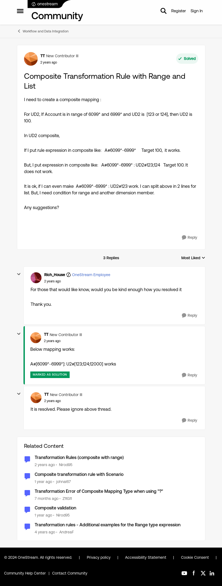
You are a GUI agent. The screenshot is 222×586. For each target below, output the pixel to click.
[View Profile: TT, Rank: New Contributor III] (31, 59)
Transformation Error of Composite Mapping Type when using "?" (99, 491)
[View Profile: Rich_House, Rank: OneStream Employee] (36, 277)
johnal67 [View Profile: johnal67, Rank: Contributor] (63, 481)
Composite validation (55, 508)
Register (178, 10)
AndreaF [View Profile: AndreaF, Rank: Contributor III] (66, 532)
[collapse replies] (19, 274)
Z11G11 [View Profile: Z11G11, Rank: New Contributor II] (67, 498)
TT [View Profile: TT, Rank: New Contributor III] (42, 56)
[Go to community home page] (56, 11)
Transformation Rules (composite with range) (79, 457)
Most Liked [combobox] (193, 258)
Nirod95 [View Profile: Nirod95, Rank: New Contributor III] (65, 465)
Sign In (197, 10)
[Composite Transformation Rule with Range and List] (52, 281)
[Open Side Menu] (20, 11)
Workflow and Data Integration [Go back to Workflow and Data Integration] (43, 31)
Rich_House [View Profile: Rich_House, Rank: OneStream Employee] (54, 275)
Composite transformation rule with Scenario (79, 474)
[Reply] (189, 237)
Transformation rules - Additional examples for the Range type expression (107, 524)
